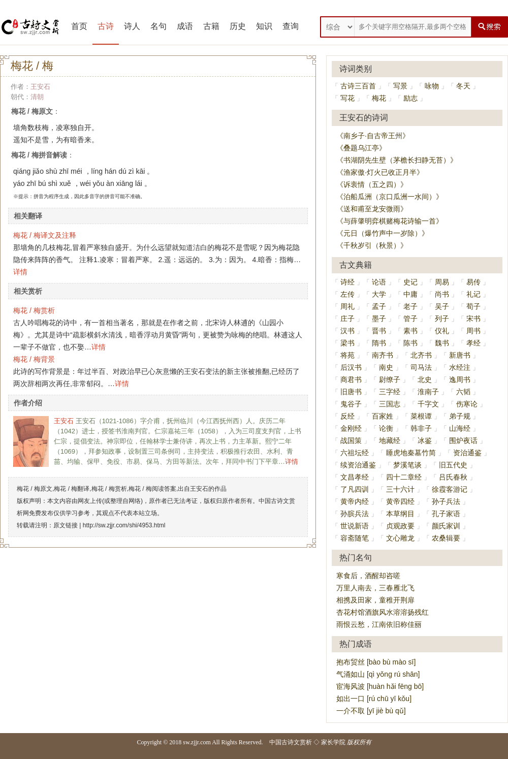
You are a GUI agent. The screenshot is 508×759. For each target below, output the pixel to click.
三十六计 (400, 489)
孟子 (379, 306)
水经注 (459, 367)
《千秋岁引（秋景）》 (371, 245)
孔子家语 (446, 514)
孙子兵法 (446, 501)
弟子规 (459, 416)
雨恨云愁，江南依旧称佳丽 (379, 624)
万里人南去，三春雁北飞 (375, 588)
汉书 (347, 331)
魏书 (442, 343)
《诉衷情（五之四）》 (371, 184)
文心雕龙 (400, 538)
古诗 (106, 26)
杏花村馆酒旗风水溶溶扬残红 (382, 612)
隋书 (379, 343)
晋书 (379, 331)
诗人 (132, 26)
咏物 (432, 86)
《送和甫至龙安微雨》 (371, 209)
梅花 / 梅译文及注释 (44, 235)
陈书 (410, 343)
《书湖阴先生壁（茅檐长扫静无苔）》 (396, 160)
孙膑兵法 (354, 514)
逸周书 (459, 379)
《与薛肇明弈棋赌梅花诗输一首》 (389, 221)
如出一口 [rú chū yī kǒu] (373, 698)
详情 (20, 272)
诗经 (347, 282)
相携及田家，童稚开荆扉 (375, 600)
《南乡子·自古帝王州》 (372, 136)
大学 (379, 294)
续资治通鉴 (358, 465)
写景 (400, 86)
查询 (290, 26)
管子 (410, 318)
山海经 (459, 428)
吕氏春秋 (453, 477)
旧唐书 (351, 392)
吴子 (442, 306)
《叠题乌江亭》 (361, 148)
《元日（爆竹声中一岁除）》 (382, 233)
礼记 (473, 294)
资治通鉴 (467, 453)
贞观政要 (400, 526)
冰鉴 (425, 440)
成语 (185, 26)
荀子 (473, 306)
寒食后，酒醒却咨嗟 (368, 576)
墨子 (379, 318)
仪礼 (442, 331)
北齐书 (421, 355)
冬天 (463, 86)
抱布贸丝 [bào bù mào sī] (376, 662)
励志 (410, 98)
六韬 (463, 392)
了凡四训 (354, 489)
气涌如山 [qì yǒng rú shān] (378, 674)
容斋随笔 (354, 538)
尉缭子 (389, 379)
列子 (442, 318)
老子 (410, 306)
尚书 (442, 294)
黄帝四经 (400, 501)
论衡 (386, 428)
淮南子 (428, 392)
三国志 (389, 404)
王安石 (40, 86)
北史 (425, 379)
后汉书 (351, 367)
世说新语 (354, 526)
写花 (347, 98)
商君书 (351, 379)
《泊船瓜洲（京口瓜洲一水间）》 (389, 197)
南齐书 (382, 355)
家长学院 (333, 742)
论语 (379, 282)
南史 (386, 367)
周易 (442, 282)
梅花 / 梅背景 (34, 359)
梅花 (379, 98)
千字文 (428, 404)
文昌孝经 (354, 477)
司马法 (421, 367)
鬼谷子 (351, 404)
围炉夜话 (463, 440)
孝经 (473, 343)
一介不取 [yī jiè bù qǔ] (371, 711)
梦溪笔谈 (407, 465)
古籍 (211, 26)
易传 (473, 282)
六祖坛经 (354, 453)
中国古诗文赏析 (290, 742)
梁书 (347, 343)
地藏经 (389, 440)
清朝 (37, 97)
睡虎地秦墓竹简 (411, 453)
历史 (238, 26)
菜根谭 (421, 416)
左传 (347, 294)
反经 (347, 416)
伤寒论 (467, 404)
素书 (410, 331)
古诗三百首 (358, 86)
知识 (264, 26)
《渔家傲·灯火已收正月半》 (380, 172)
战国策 (351, 440)
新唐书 (459, 355)
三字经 (389, 392)
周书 (473, 331)
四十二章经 (404, 477)
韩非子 (421, 428)
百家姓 (382, 416)
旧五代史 (453, 465)
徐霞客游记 (449, 489)
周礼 (347, 306)
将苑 (347, 355)
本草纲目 (400, 514)
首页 (79, 26)
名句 (158, 26)
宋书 (473, 318)
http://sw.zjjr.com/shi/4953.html (124, 525)
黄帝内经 (354, 501)
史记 (410, 282)
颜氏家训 (446, 526)
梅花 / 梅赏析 (34, 310)
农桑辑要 (446, 538)
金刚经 (351, 428)
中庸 (410, 294)
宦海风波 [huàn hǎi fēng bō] (380, 686)
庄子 (347, 318)
